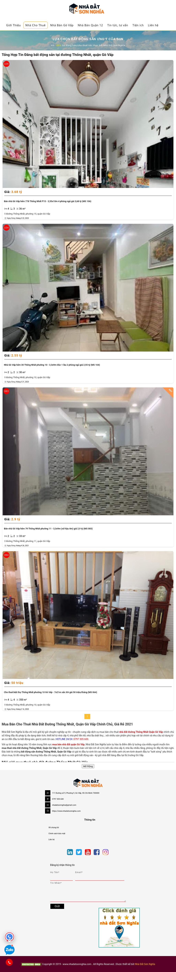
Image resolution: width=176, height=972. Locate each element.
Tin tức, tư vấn (117, 25)
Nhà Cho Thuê (35, 25)
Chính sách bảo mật (56, 833)
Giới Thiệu (13, 25)
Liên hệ (153, 25)
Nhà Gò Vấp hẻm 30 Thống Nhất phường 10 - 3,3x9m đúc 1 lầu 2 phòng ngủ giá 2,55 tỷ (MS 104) (52, 365)
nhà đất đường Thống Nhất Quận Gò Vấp (141, 732)
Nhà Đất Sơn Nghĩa (145, 964)
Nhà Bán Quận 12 (90, 25)
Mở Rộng (88, 766)
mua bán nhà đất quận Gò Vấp (68, 744)
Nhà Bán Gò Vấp (62, 25)
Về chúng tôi (53, 827)
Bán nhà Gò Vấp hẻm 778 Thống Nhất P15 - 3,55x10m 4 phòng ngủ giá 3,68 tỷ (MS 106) (47, 201)
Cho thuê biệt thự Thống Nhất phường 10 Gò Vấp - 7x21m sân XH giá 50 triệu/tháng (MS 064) (50, 692)
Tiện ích (138, 25)
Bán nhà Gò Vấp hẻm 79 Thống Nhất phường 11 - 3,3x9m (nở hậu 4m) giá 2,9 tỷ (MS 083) (48, 528)
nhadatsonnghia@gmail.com (64, 805)
